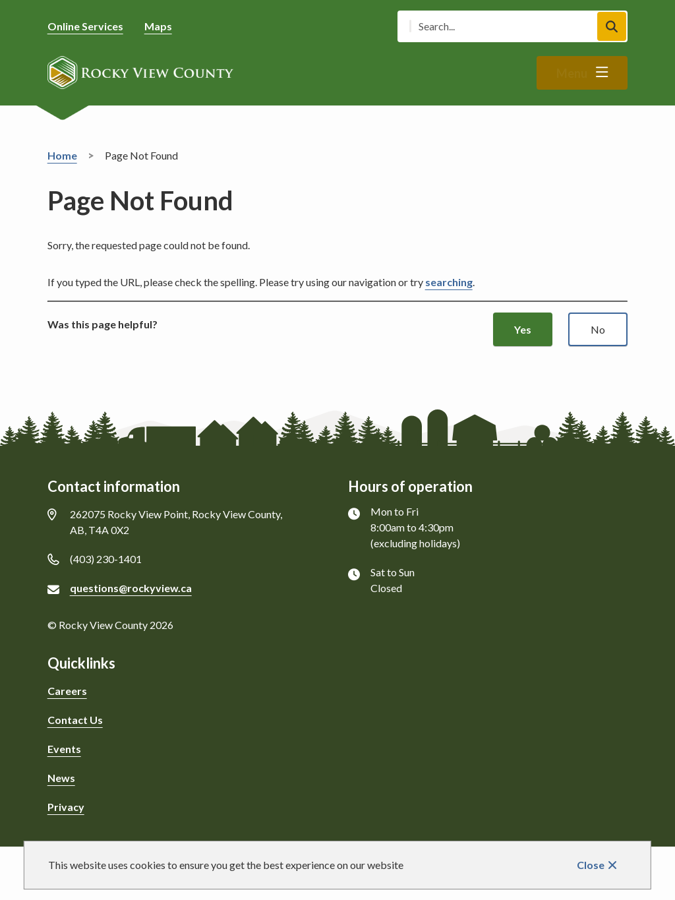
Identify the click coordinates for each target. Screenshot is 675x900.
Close (590, 864)
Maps (158, 26)
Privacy (65, 806)
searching (449, 282)
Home (62, 155)
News (61, 777)
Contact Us (75, 719)
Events (64, 748)
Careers (67, 690)
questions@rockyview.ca (131, 588)
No (598, 329)
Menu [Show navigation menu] (571, 73)
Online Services (85, 26)
